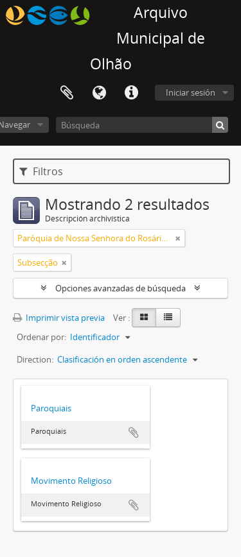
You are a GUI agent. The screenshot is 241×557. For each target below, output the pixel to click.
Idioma (99, 93)
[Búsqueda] (142, 125)
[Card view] (144, 317)
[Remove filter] (178, 238)
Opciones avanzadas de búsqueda (120, 288)
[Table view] (168, 317)
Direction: (35, 359)
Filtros (41, 171)
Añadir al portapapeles (133, 432)
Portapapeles (67, 93)
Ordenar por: (41, 337)
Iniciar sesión (190, 92)
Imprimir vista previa (59, 317)
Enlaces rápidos (131, 93)
